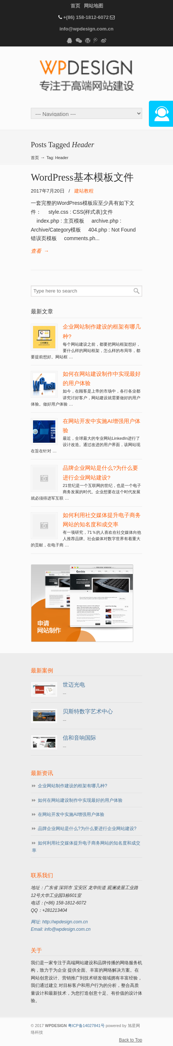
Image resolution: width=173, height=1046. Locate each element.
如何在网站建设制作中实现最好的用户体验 (80, 800)
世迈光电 (74, 685)
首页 (75, 6)
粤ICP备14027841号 (86, 1025)
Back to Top (130, 1040)
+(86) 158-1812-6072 (86, 17)
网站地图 (93, 6)
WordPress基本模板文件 (82, 177)
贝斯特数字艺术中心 (88, 711)
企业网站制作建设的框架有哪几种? (72, 785)
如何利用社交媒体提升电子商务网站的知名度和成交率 (86, 846)
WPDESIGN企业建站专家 (86, 76)
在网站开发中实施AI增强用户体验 (71, 814)
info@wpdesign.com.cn (86, 29)
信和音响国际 (79, 738)
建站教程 (84, 191)
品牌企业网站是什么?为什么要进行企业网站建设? (87, 828)
